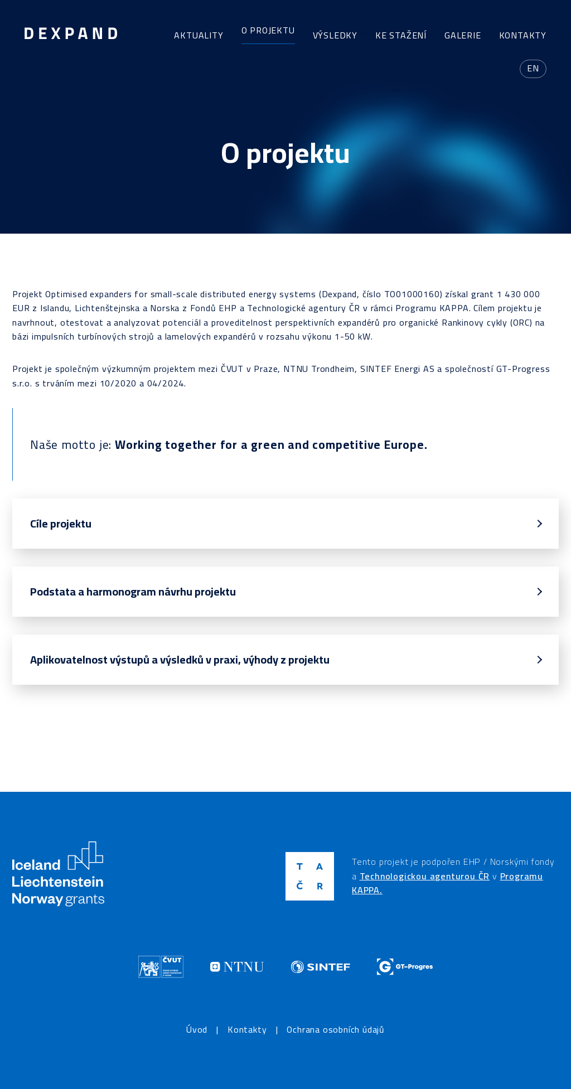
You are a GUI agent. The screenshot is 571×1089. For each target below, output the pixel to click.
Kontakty (522, 35)
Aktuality (198, 35)
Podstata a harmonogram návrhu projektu (133, 591)
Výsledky (335, 35)
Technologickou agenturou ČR (425, 876)
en (533, 68)
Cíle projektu (60, 523)
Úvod (196, 1030)
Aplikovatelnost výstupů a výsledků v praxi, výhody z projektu (180, 659)
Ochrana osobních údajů (336, 1030)
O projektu (268, 30)
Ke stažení (401, 35)
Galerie (462, 35)
